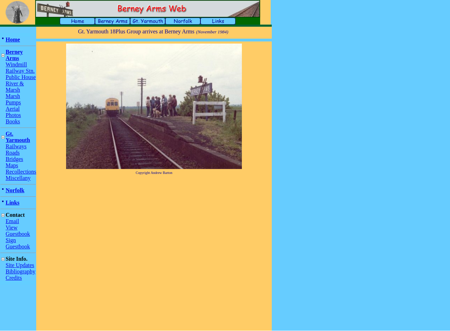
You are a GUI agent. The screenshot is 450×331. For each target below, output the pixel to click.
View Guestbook (18, 231)
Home (13, 40)
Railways (16, 146)
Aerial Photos (13, 112)
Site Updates (20, 265)
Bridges (14, 159)
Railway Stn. (20, 71)
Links (12, 203)
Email (12, 221)
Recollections (21, 172)
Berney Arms (14, 55)
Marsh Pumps (13, 99)
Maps (12, 165)
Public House (21, 77)
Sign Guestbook (18, 243)
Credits (14, 278)
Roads (13, 153)
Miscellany (18, 178)
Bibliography (20, 271)
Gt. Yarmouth (18, 137)
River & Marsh (15, 86)
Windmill (16, 64)
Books (13, 121)
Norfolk (15, 190)
